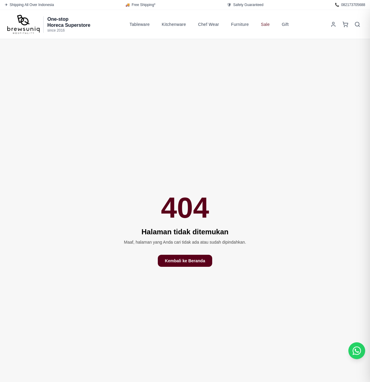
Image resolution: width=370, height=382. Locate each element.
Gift (285, 24)
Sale (265, 24)
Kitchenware (174, 24)
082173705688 (350, 4)
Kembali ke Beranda (185, 260)
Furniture (240, 24)
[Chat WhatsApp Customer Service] (356, 350)
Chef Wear (208, 24)
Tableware (140, 24)
